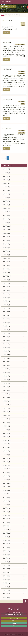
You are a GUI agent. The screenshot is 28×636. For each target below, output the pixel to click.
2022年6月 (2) (6, 333)
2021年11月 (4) (6, 358)
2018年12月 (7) (6, 483)
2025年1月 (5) (6, 222)
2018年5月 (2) (6, 508)
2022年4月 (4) (6, 340)
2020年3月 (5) (6, 429)
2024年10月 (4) (6, 233)
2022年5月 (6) (6, 336)
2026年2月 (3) (6, 176)
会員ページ (14, 620)
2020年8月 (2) (6, 411)
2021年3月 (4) (6, 386)
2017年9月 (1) (6, 536)
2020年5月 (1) (6, 422)
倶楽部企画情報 (22, 73)
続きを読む (6, 32)
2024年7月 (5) (6, 244)
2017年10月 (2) (6, 533)
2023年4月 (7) (6, 297)
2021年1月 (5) (6, 394)
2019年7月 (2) (6, 458)
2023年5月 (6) (6, 294)
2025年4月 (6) (6, 211)
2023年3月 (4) (6, 301)
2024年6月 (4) (6, 247)
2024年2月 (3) (6, 261)
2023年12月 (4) (6, 269)
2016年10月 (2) (6, 576)
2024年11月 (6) (6, 229)
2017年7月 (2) (6, 543)
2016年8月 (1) (6, 583)
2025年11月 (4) (6, 186)
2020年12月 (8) (6, 397)
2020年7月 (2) (6, 415)
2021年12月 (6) (6, 354)
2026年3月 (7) (6, 172)
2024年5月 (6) (6, 251)
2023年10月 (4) (6, 276)
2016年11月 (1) (6, 572)
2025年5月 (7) (6, 208)
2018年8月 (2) (6, 497)
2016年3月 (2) (6, 597)
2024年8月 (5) (6, 240)
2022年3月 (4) (6, 344)
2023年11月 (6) (6, 272)
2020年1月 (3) (6, 436)
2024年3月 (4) (6, 258)
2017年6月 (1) (6, 547)
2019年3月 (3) (6, 472)
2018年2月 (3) (6, 518)
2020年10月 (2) (6, 404)
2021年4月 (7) (6, 383)
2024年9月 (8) (6, 236)
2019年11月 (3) (6, 444)
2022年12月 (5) (6, 311)
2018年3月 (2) (6, 515)
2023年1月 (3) (6, 308)
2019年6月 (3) (6, 461)
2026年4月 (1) (6, 169)
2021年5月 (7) (6, 379)
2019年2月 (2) (6, 476)
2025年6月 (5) (6, 204)
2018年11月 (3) (6, 486)
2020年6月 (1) (6, 419)
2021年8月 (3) (6, 369)
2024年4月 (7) (6, 254)
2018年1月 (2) (6, 522)
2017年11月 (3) (6, 529)
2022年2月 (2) (6, 347)
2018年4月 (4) (6, 511)
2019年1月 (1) (6, 479)
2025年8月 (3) (6, 197)
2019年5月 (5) (6, 465)
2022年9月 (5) (6, 322)
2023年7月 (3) (6, 286)
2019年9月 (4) (6, 451)
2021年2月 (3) (6, 390)
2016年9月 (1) (6, 579)
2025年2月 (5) (6, 219)
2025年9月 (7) (6, 194)
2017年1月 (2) (6, 565)
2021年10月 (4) (6, 361)
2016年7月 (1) (6, 586)
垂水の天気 (14, 625)
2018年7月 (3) (6, 501)
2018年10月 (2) (6, 490)
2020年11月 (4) (6, 401)
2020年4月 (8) (6, 426)
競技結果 (23, 25)
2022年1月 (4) (6, 351)
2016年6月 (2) (6, 590)
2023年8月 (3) (6, 283)
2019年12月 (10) (7, 440)
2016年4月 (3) (6, 593)
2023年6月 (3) (6, 290)
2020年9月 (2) (6, 408)
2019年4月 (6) (6, 468)
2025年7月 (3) (6, 201)
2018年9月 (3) (6, 493)
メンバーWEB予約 (14, 618)
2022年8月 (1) (6, 326)
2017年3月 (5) (6, 558)
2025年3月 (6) (6, 215)
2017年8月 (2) (6, 540)
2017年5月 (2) (6, 551)
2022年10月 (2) (6, 319)
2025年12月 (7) (6, 183)
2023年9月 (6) (6, 279)
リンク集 (14, 623)
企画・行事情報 (22, 71)
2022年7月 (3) (6, 329)
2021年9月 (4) (6, 365)
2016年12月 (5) (6, 568)
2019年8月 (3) (6, 454)
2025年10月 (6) (6, 190)
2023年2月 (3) (6, 304)
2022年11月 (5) (6, 315)
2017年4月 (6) (6, 554)
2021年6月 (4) (6, 376)
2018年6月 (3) (6, 504)
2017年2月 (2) (6, 561)
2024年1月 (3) (6, 265)
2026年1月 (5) (6, 179)
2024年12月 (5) (6, 226)
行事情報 (23, 103)
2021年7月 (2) (6, 372)
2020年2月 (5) (6, 433)
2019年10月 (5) (6, 447)
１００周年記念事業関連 (20, 44)
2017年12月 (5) (6, 526)
